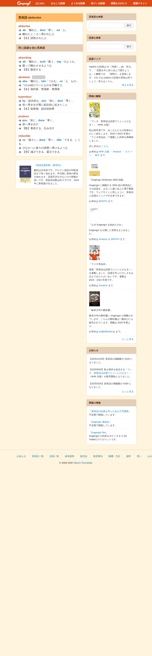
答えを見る (128, 85)
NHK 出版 (104, 151)
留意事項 (98, 456)
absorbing (24, 57)
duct (42, 30)
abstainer (24, 77)
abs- (25, 81)
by (24, 100)
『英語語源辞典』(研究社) (47, 165)
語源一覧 (54, 456)
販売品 (83, 456)
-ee (58, 30)
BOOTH (103, 201)
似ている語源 (98, 3)
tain (43, 81)
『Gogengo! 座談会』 (100, 422)
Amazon (117, 151)
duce (41, 120)
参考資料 (69, 456)
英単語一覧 (38, 456)
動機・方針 (114, 456)
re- (24, 139)
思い (139, 456)
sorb (43, 61)
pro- (44, 100)
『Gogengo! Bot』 (98, 432)
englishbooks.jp (107, 331)
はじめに (40, 3)
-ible (59, 139)
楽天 (97, 155)
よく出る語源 (78, 3)
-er (61, 81)
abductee (24, 26)
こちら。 (106, 146)
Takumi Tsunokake (82, 462)
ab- (24, 30)
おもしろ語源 (58, 3)
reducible (24, 135)
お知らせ (21, 456)
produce (23, 116)
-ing (58, 61)
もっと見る (128, 339)
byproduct (24, 96)
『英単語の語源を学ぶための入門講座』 (110, 411)
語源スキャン (140, 3)
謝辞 (128, 456)
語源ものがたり (119, 3)
